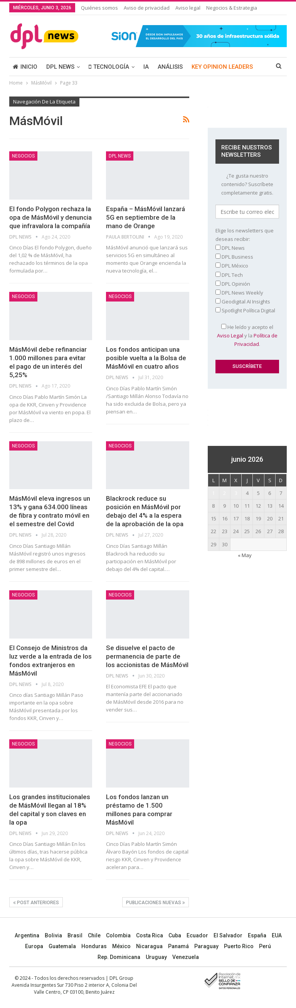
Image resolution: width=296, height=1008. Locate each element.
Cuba (174, 935)
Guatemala (62, 946)
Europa (34, 946)
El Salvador (228, 935)
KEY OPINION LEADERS (222, 66)
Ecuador (197, 935)
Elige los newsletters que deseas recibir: (244, 234)
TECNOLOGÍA (109, 66)
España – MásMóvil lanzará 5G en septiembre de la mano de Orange (145, 217)
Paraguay (206, 946)
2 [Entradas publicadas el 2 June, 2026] (224, 493)
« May (245, 555)
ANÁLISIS (170, 66)
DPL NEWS (60, 66)
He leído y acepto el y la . (247, 335)
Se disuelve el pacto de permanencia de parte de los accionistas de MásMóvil (147, 656)
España (257, 935)
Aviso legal (187, 7)
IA (146, 66)
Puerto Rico (239, 946)
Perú (265, 946)
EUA (277, 935)
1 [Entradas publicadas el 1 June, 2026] (213, 493)
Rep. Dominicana (119, 957)
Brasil (74, 935)
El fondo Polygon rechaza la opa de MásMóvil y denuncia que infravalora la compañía (50, 217)
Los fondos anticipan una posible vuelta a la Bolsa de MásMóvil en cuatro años (146, 358)
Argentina (27, 935)
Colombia (118, 935)
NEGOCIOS (23, 156)
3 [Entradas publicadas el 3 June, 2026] (236, 493)
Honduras (94, 946)
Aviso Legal (230, 335)
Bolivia (53, 935)
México (121, 946)
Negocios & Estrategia (231, 7)
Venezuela (185, 957)
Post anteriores (36, 902)
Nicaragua (149, 946)
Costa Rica (149, 935)
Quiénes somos (99, 7)
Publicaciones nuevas (155, 902)
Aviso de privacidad (147, 7)
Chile (94, 935)
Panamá (178, 946)
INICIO (25, 66)
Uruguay (156, 957)
